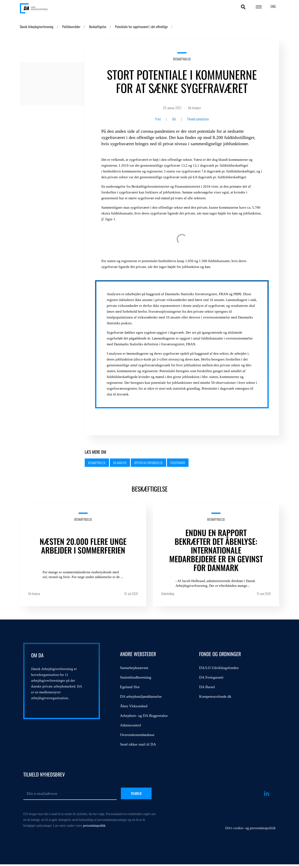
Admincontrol (130, 725)
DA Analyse (120, 462)
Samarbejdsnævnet (134, 668)
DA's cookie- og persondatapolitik (250, 828)
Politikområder (71, 26)
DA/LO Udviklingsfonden (219, 668)
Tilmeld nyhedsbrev (198, 118)
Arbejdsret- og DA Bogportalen (144, 716)
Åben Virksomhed (133, 706)
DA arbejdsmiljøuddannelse (141, 696)
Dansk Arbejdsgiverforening (36, 26)
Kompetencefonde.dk (215, 696)
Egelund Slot (130, 687)
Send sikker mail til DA (138, 744)
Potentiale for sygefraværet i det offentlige (141, 26)
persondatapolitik (94, 826)
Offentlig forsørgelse (148, 462)
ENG (273, 6)
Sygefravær (177, 462)
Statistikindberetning (135, 677)
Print (158, 118)
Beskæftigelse (97, 26)
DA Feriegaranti (211, 677)
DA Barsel (207, 687)
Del (174, 118)
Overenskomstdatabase (137, 735)
